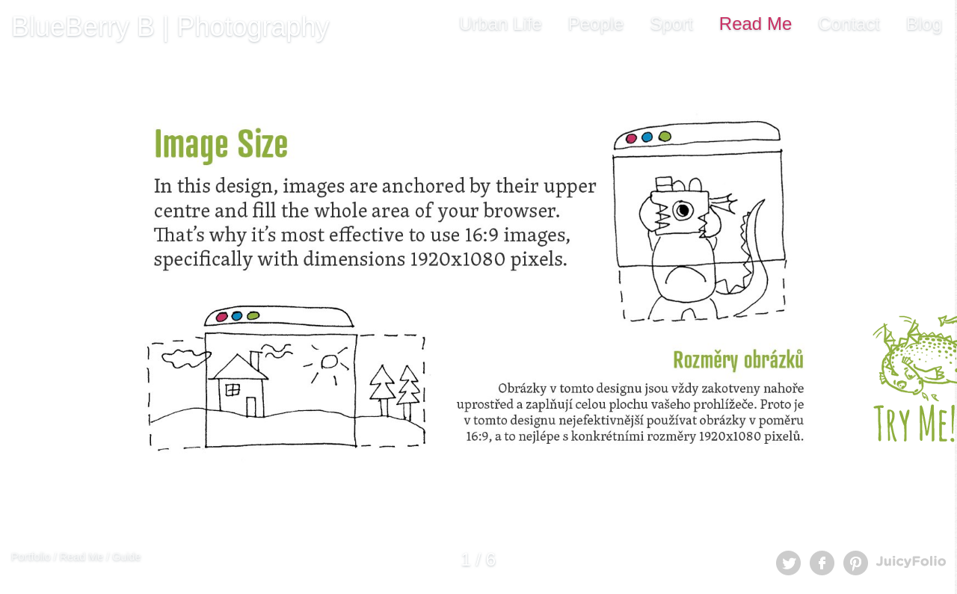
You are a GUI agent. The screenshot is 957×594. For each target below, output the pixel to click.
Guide (126, 557)
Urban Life (500, 23)
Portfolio (31, 557)
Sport (671, 23)
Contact (849, 23)
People (596, 23)
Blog (924, 23)
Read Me (755, 23)
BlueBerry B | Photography (170, 26)
